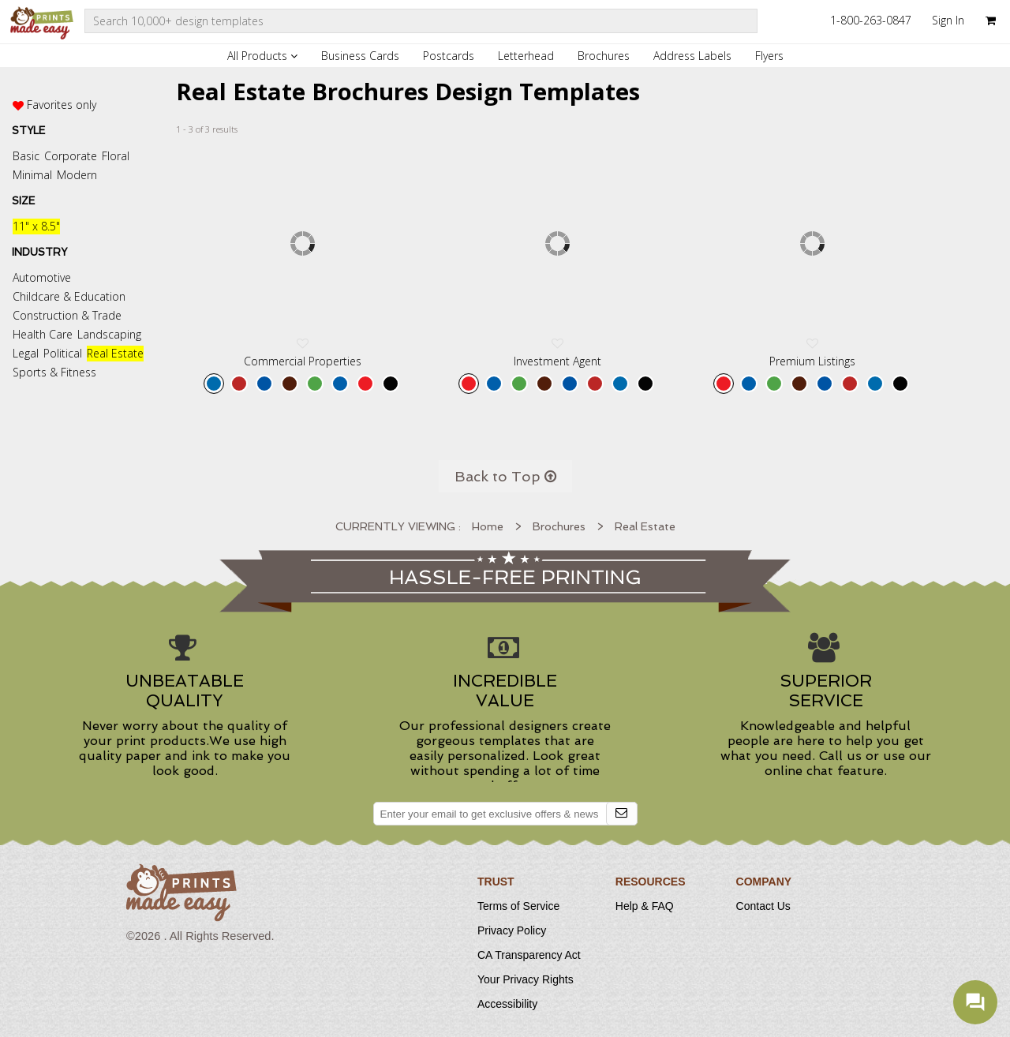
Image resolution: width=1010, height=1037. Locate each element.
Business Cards (360, 55)
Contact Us (763, 906)
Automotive (42, 277)
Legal (26, 353)
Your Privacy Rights (525, 979)
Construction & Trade (67, 315)
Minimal (32, 174)
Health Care (43, 334)
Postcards (448, 55)
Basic (26, 155)
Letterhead (526, 55)
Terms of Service (518, 906)
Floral (115, 155)
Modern (77, 174)
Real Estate (115, 353)
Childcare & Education (69, 296)
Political (62, 353)
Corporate (70, 155)
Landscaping (109, 334)
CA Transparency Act (529, 955)
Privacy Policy (511, 930)
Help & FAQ (644, 906)
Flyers (769, 55)
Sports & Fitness (54, 372)
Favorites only (61, 104)
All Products (262, 55)
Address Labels (692, 55)
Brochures (604, 55)
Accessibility (507, 1004)
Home (487, 526)
